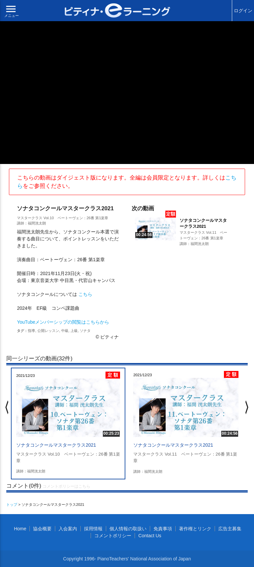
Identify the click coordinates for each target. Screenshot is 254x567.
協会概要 (42, 528)
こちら (85, 294)
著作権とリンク (195, 528)
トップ (11, 504)
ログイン (243, 10)
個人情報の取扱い (128, 528)
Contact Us (149, 535)
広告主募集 (229, 528)
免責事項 (162, 528)
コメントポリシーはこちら (66, 486)
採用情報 (93, 528)
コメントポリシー (112, 535)
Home (20, 528)
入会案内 (68, 528)
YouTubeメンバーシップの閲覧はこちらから (63, 322)
